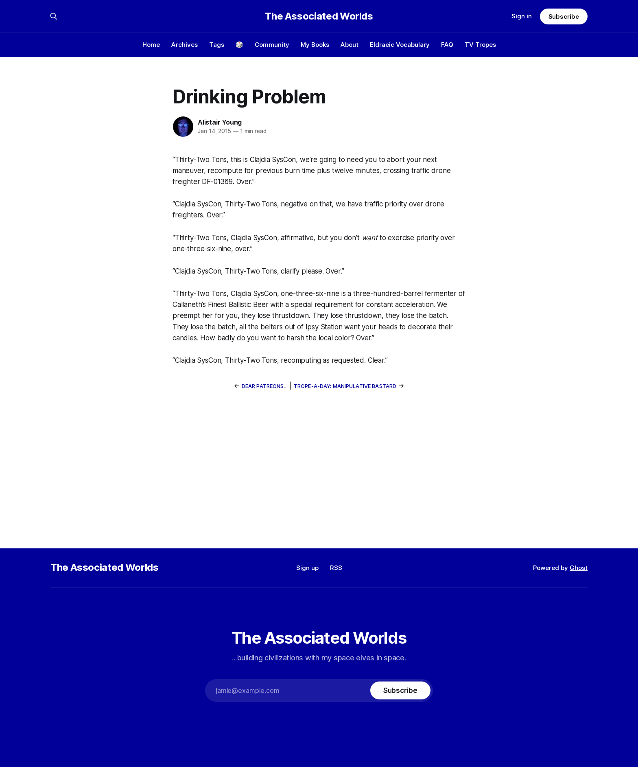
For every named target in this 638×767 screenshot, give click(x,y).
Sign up (307, 568)
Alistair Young (220, 122)
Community (272, 44)
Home (151, 44)
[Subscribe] (400, 690)
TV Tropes (480, 44)
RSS (336, 568)
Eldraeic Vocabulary (400, 44)
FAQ (447, 44)
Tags (216, 44)
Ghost (579, 568)
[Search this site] (54, 16)
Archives (184, 44)
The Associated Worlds (319, 16)
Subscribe (563, 16)
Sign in (521, 16)
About (349, 44)
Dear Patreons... (265, 386)
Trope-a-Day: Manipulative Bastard (345, 386)
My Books (315, 44)
